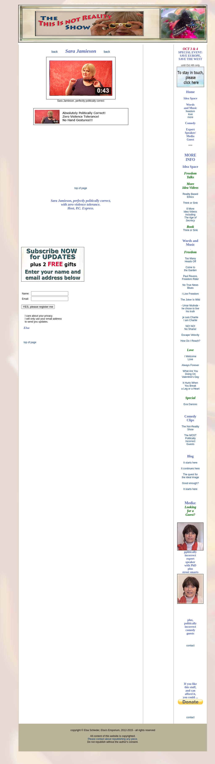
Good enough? (190, 483)
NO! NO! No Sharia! (190, 328)
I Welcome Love (190, 358)
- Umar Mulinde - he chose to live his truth (190, 308)
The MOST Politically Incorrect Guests (190, 440)
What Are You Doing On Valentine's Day (190, 374)
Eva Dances (190, 404)
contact (190, 645)
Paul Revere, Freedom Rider (190, 278)
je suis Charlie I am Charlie (190, 319)
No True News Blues (190, 286)
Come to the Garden (190, 269)
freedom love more (190, 111)
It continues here (190, 468)
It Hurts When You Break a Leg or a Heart (190, 385)
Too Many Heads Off (190, 260)
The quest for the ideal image (190, 476)
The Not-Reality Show (190, 428)
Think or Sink (190, 202)
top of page (80, 188)
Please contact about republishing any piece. (113, 739)
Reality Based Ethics (190, 195)
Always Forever (190, 365)
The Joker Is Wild (190, 299)
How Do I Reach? (190, 340)
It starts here (190, 462)
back (54, 51)
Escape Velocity (190, 334)
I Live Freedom (190, 293)
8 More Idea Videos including (190, 214)
